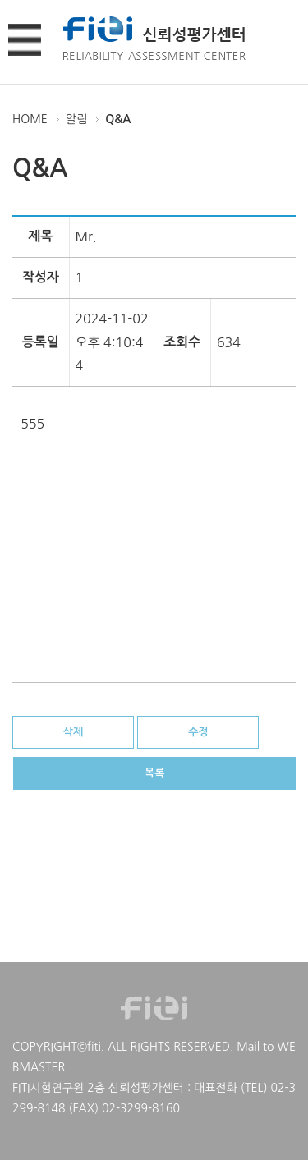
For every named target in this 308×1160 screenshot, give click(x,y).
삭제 (73, 732)
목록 (154, 773)
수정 (198, 732)
